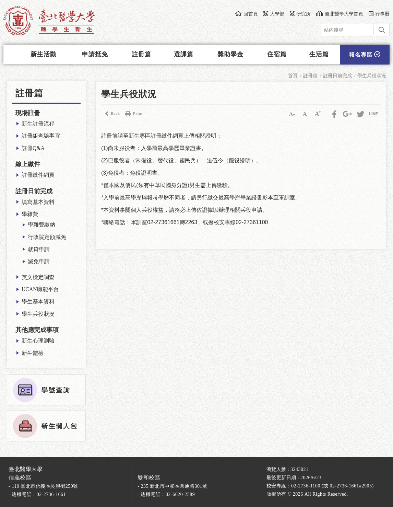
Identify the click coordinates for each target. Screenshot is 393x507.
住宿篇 (277, 54)
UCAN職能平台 (40, 289)
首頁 (293, 75)
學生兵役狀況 (38, 314)
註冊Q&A (33, 148)
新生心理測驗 (38, 341)
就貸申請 (39, 249)
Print (133, 113)
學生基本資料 (38, 301)
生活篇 (319, 54)
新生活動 (44, 54)
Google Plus (347, 113)
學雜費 (30, 214)
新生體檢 (33, 353)
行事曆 (379, 13)
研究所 (300, 13)
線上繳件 (27, 164)
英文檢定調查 (38, 277)
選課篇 (183, 54)
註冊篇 (141, 54)
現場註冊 (27, 113)
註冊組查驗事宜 (41, 136)
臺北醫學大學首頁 (339, 13)
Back (110, 113)
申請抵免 (95, 54)
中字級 (304, 113)
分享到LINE (373, 113)
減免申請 (39, 261)
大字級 (317, 113)
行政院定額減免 (47, 237)
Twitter (360, 113)
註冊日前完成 (33, 191)
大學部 (273, 13)
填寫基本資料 (38, 202)
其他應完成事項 (37, 329)
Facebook (334, 113)
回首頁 (246, 13)
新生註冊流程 (38, 124)
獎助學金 (230, 54)
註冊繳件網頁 (38, 175)
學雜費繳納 (41, 225)
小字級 (291, 113)
